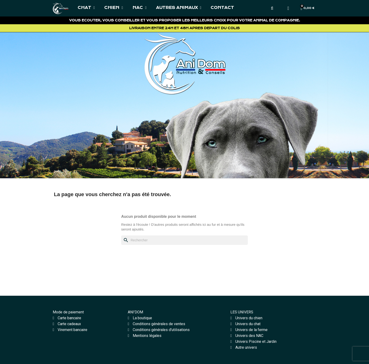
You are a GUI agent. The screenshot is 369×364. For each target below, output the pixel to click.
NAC (139, 8)
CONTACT (222, 7)
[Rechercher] (184, 240)
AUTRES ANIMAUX (178, 8)
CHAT (86, 8)
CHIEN (113, 8)
